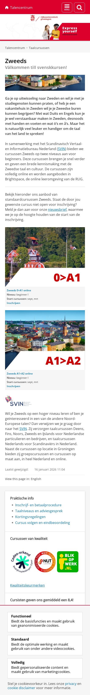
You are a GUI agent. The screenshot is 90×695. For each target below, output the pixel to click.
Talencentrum (19, 7)
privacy (70, 683)
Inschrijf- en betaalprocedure (38, 505)
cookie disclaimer (21, 688)
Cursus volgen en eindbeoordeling (42, 522)
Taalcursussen (39, 48)
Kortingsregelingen (30, 516)
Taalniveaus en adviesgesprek (39, 511)
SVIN (61, 148)
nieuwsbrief (57, 209)
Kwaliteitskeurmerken (27, 585)
